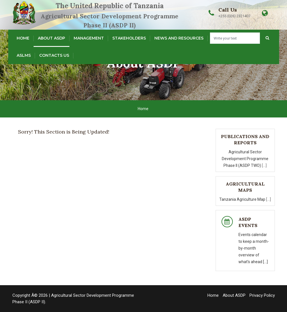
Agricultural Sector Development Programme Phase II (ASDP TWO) (245, 159)
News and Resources (178, 38)
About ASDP (51, 38)
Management (89, 38)
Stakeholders (129, 38)
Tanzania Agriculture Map (242, 199)
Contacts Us (54, 55)
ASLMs (24, 55)
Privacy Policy (262, 295)
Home (23, 38)
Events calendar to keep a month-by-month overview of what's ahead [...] (253, 248)
